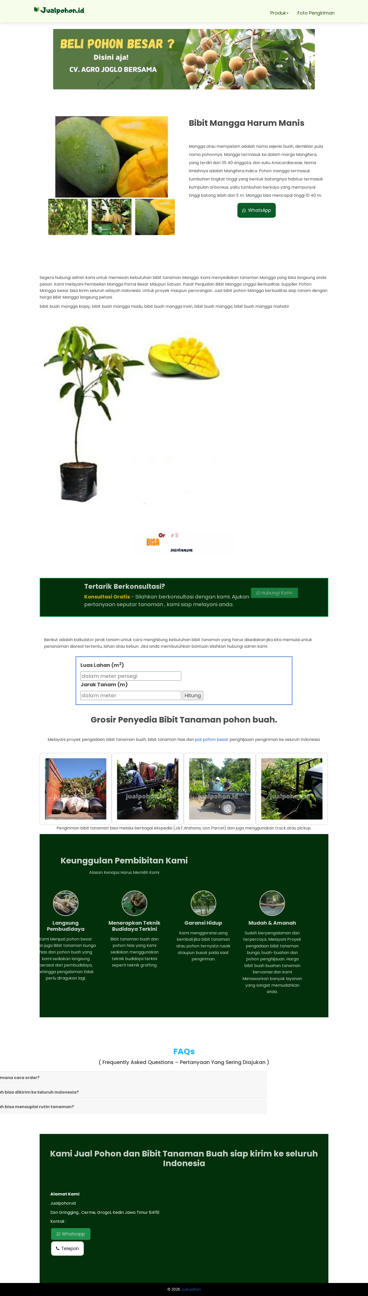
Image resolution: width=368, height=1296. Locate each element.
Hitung (193, 695)
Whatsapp (71, 1234)
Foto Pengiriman (316, 13)
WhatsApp (256, 210)
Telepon (67, 1248)
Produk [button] (279, 13)
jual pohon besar (211, 739)
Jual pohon (191, 1289)
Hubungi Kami (232, 593)
